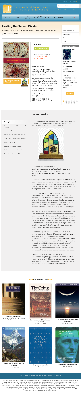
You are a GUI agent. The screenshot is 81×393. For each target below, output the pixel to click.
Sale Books (66, 34)
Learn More (70, 93)
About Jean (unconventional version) (15, 138)
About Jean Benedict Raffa (12, 154)
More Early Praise (9, 131)
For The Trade (41, 17)
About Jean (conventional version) (15, 134)
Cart (73, 17)
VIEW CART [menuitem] (73, 1)
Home (7, 17)
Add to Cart (40, 48)
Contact (62, 17)
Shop (19, 17)
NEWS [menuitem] (65, 1)
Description (8, 122)
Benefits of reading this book (13, 146)
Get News (66, 27)
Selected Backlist (68, 30)
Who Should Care (9, 142)
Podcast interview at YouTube (13, 150)
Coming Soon (67, 38)
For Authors (30, 17)
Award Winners (64, 10)
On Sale (76, 10)
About (51, 17)
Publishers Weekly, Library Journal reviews (15, 126)
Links (64, 41)
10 (74, 102)
